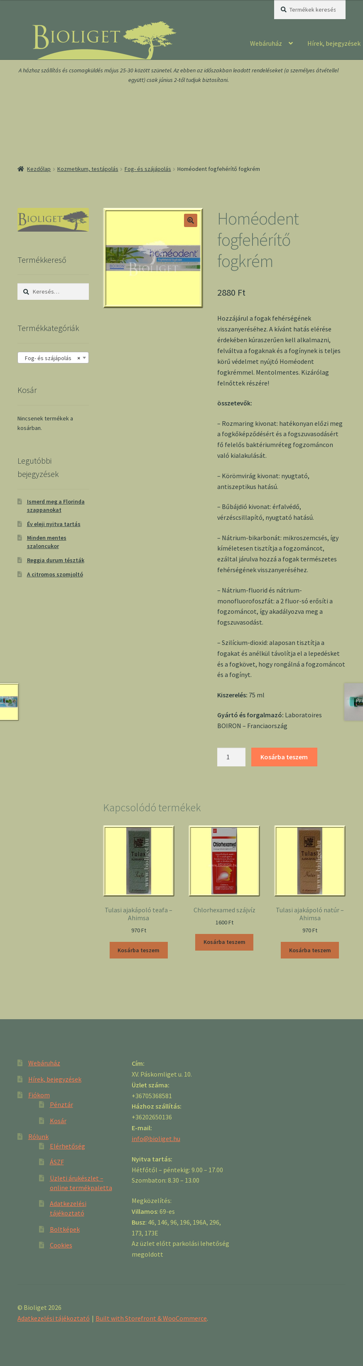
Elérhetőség (67, 1146)
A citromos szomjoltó (55, 574)
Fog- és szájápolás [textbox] (50, 358)
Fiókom (39, 1095)
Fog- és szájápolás (148, 169)
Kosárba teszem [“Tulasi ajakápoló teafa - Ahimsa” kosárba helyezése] (138, 950)
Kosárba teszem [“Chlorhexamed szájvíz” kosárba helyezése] (224, 942)
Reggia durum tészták (55, 560)
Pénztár (61, 1104)
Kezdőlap (39, 169)
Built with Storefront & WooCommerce (151, 1318)
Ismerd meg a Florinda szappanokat (56, 506)
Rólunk (38, 1136)
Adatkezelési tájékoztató (53, 1318)
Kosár (58, 1121)
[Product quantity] (231, 757)
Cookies (61, 1245)
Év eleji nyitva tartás (54, 524)
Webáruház (266, 43)
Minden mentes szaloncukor (46, 542)
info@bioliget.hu (156, 1138)
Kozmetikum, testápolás (87, 169)
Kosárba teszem (284, 757)
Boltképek (65, 1229)
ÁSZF (57, 1162)
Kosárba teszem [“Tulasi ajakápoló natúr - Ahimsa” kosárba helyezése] (310, 950)
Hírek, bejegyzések (54, 1079)
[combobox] (53, 357)
